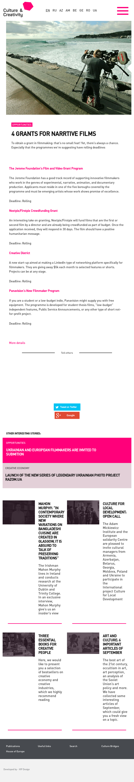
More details (17, 343)
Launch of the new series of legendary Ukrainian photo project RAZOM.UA (62, 477)
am (68, 10)
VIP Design (24, 769)
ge (81, 10)
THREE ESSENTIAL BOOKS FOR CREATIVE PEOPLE (47, 644)
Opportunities (22, 124)
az (61, 10)
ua (95, 10)
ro (88, 10)
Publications (13, 746)
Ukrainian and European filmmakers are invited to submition (51, 452)
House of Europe (15, 751)
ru (55, 10)
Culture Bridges (110, 746)
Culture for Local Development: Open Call (114, 509)
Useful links (44, 746)
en (48, 10)
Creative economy (17, 468)
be (75, 10)
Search (73, 746)
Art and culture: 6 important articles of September (113, 644)
